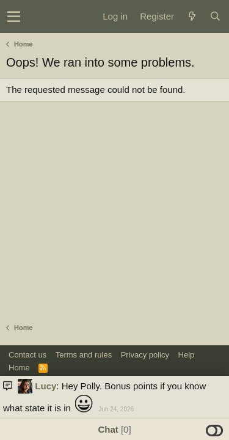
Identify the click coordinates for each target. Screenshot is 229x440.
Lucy (45, 386)
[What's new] (191, 16)
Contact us (27, 354)
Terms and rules (84, 354)
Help (186, 354)
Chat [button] (114, 429)
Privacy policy (145, 354)
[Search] (215, 16)
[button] (13, 16)
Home (19, 367)
